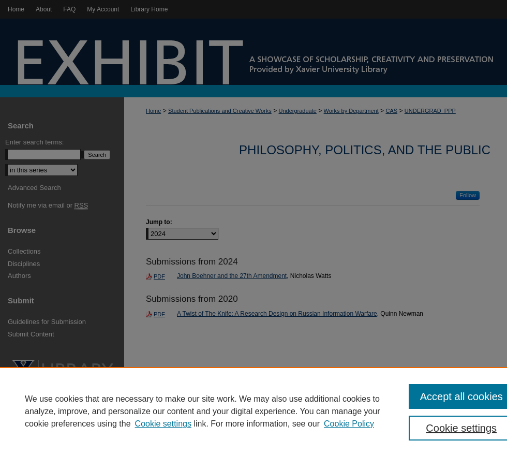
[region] (253, 411)
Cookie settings (163, 423)
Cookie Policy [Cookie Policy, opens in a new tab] (349, 423)
